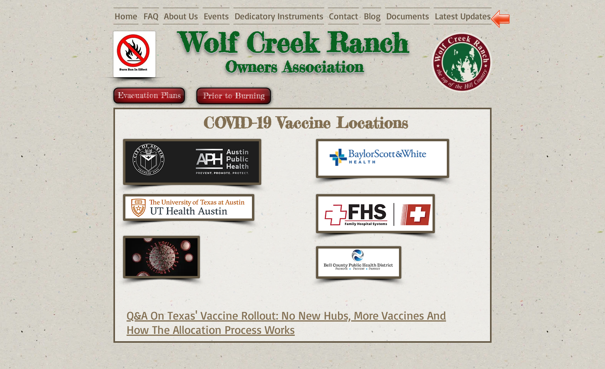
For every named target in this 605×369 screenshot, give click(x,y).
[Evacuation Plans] (149, 95)
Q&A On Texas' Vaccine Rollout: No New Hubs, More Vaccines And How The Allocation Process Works (286, 322)
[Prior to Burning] (233, 96)
